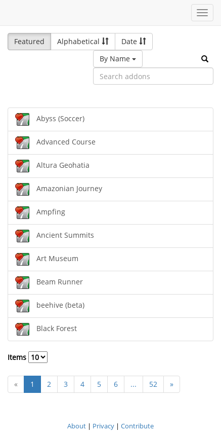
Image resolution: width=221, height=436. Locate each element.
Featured (29, 41)
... (133, 384)
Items (28, 357)
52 (153, 384)
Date (133, 41)
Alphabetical (83, 41)
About (76, 425)
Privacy (103, 425)
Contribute (137, 425)
